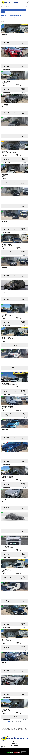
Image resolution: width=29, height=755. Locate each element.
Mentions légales (14, 743)
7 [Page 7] (20, 721)
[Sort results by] (10, 18)
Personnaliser (23, 752)
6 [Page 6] (18, 721)
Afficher (2, 21)
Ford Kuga (3, 11)
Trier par (2, 17)
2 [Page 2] (10, 721)
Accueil (14, 741)
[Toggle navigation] (27, 2)
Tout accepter (10, 752)
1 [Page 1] (8, 721)
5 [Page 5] (16, 721)
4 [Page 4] (14, 721)
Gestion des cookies (14, 745)
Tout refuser (17, 752)
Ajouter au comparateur (6, 69)
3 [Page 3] (12, 721)
